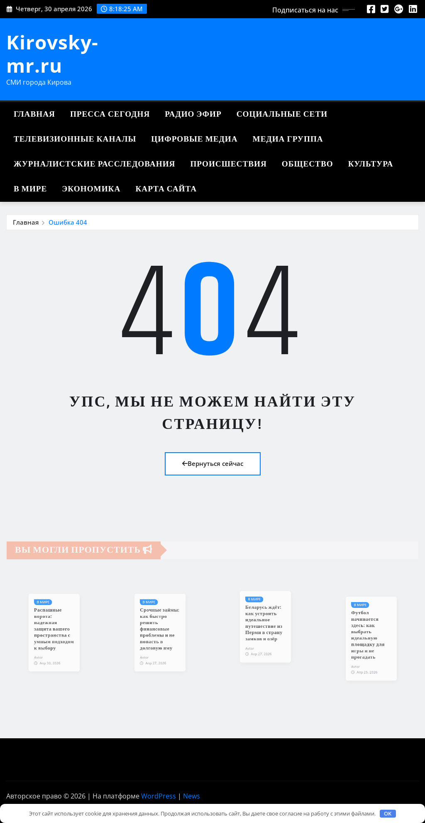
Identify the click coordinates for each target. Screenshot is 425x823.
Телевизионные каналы (75, 139)
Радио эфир (193, 114)
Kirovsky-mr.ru (52, 53)
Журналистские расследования (94, 164)
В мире (30, 189)
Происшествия (228, 164)
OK (387, 813)
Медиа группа (288, 139)
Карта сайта (166, 189)
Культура (370, 164)
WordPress (158, 796)
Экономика (91, 189)
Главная (34, 114)
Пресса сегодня (110, 114)
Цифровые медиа (194, 139)
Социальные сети (282, 114)
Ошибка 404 (68, 222)
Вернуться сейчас (212, 463)
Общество (307, 164)
